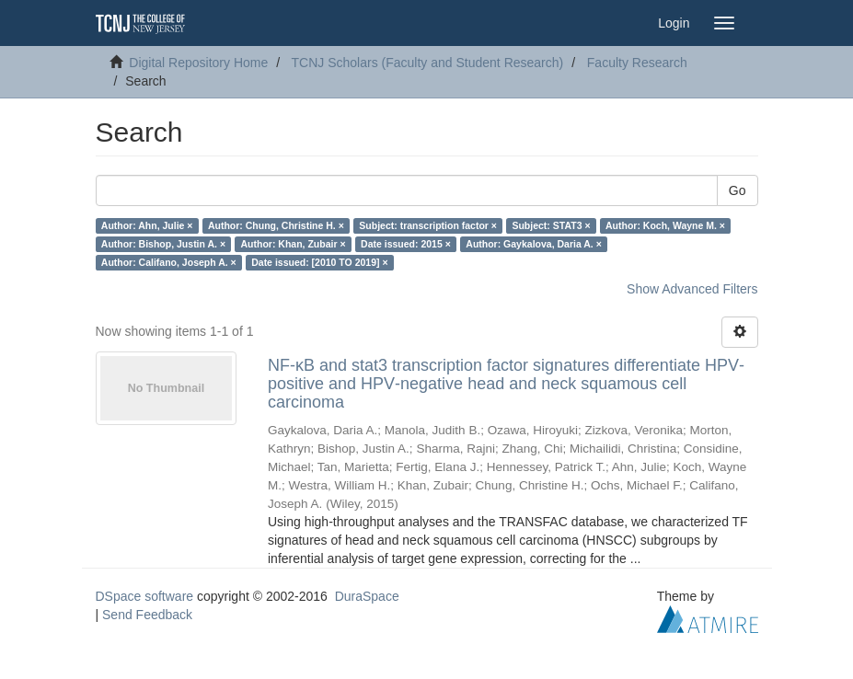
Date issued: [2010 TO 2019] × (319, 262)
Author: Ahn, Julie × (147, 225)
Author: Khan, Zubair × (293, 243)
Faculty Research (637, 62)
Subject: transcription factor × (428, 225)
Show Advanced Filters (692, 289)
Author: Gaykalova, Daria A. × (534, 243)
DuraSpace (367, 596)
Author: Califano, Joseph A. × (168, 262)
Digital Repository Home (198, 62)
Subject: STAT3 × (551, 225)
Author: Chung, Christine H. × (276, 225)
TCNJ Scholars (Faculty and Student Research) (428, 62)
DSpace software (145, 596)
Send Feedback (147, 614)
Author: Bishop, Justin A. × (163, 243)
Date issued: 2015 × (406, 243)
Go (737, 190)
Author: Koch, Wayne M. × (665, 225)
